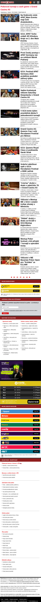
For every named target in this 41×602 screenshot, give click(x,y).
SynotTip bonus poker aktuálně (9, 475)
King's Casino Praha (7, 540)
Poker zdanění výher (7, 564)
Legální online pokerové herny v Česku (11, 515)
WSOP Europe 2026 (7, 547)
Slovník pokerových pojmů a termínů (10, 496)
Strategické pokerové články (8, 507)
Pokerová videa (6, 505)
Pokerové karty (6, 536)
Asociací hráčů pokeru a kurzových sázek (31, 583)
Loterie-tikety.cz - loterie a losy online (29, 332)
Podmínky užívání (23, 599)
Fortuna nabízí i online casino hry (9, 569)
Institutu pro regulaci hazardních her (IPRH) (25, 581)
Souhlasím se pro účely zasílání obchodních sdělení (20, 310)
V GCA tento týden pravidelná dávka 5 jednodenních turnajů (30, 113)
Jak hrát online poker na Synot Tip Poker (11, 524)
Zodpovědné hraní (12, 583)
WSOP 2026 (5, 545)
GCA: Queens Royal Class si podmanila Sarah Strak (29, 150)
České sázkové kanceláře (8, 571)
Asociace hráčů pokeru (7, 566)
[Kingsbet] (11, 379)
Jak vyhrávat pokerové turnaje (9, 491)
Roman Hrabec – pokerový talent (9, 550)
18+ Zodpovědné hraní (22, 601)
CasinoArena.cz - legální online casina (29, 325)
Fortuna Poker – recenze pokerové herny (11, 467)
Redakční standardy (14, 599)
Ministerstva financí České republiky (16, 579)
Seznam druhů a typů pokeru (9, 503)
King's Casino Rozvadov (8, 538)
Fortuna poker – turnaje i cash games (10, 526)
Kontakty (6, 599)
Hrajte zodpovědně (4, 586)
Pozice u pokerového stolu (8, 498)
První (11, 277)
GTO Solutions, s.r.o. (34, 601)
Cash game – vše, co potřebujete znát (10, 494)
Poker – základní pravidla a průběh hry (10, 484)
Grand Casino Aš (6, 543)
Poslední (30, 277)
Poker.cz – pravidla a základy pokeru (29, 323)
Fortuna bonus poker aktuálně (9, 477)
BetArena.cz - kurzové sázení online (11, 323)
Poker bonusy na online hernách (9, 519)
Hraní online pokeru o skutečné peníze (10, 522)
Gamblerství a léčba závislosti (9, 562)
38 (14, 277)
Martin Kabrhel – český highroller (9, 554)
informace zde (27, 589)
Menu (38, 2)
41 (23, 277)
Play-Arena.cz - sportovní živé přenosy (29, 338)
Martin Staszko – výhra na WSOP (9, 552)
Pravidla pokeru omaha (7, 500)
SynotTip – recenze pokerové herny (10, 465)
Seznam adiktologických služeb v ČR (29, 594)
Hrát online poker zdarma (8, 517)
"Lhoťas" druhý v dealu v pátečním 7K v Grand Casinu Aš (29, 185)
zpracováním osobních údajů (16, 310)
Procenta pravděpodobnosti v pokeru (10, 489)
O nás (2, 599)
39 (17, 277)
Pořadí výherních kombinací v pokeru (10, 487)
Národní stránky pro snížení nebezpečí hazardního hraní (15, 595)
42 (27, 277)
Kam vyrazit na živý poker (8, 534)
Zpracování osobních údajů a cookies (8, 601)
